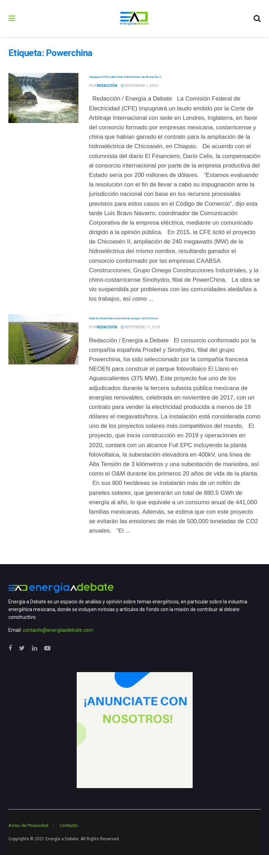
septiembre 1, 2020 (139, 86)
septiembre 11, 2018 (140, 327)
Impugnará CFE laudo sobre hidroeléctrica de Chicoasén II (125, 76)
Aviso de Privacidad (28, 825)
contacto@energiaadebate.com (58, 630)
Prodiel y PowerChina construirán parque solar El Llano (123, 318)
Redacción (107, 86)
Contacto (69, 825)
